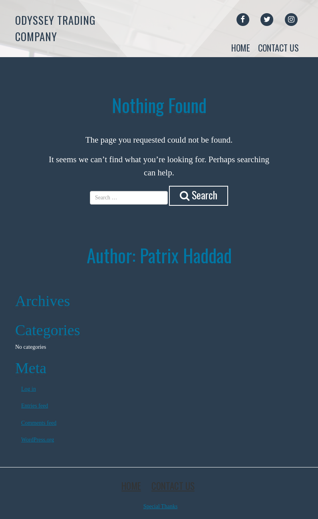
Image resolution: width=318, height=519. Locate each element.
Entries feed (34, 406)
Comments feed (38, 423)
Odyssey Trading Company (55, 28)
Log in (28, 389)
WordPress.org (37, 440)
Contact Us (278, 47)
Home (240, 47)
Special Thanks (160, 506)
